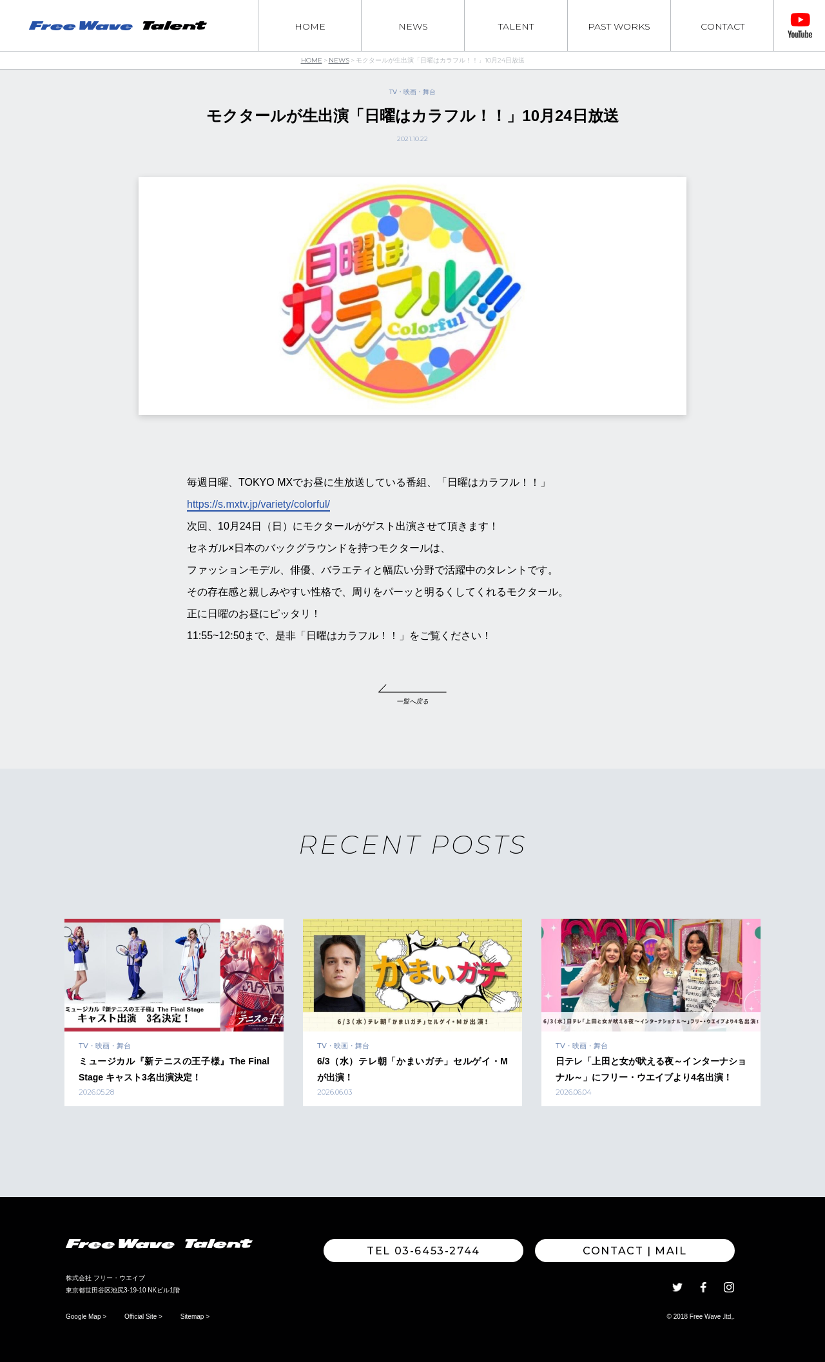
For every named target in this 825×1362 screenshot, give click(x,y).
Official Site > (143, 1316)
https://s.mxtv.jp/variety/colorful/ (258, 504)
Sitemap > (194, 1316)
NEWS (413, 26)
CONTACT (722, 26)
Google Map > (86, 1316)
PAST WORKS (619, 26)
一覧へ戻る (412, 701)
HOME (310, 26)
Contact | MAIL (634, 1251)
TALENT (516, 26)
